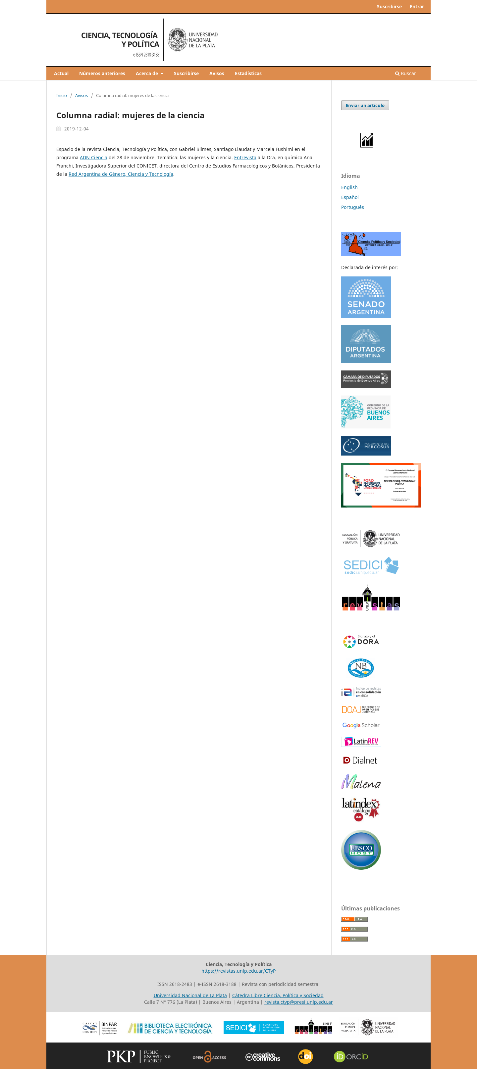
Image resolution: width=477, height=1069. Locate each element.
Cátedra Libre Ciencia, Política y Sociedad (278, 995)
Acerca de (147, 73)
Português (352, 207)
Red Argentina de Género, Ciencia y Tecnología (121, 174)
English (349, 187)
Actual (61, 73)
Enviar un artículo (365, 105)
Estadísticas (248, 73)
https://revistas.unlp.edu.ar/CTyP (238, 971)
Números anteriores (102, 73)
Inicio (61, 95)
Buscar (405, 73)
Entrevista (245, 157)
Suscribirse (186, 73)
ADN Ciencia (93, 157)
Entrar (417, 6)
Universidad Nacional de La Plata (190, 995)
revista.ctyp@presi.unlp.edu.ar (298, 1002)
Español (350, 197)
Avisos (216, 73)
